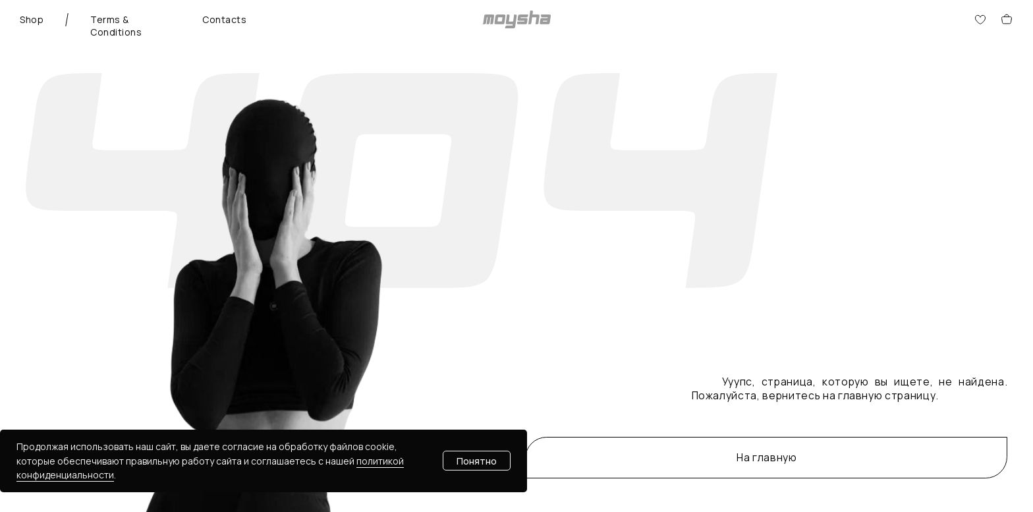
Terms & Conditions (116, 25)
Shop (31, 19)
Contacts (224, 19)
